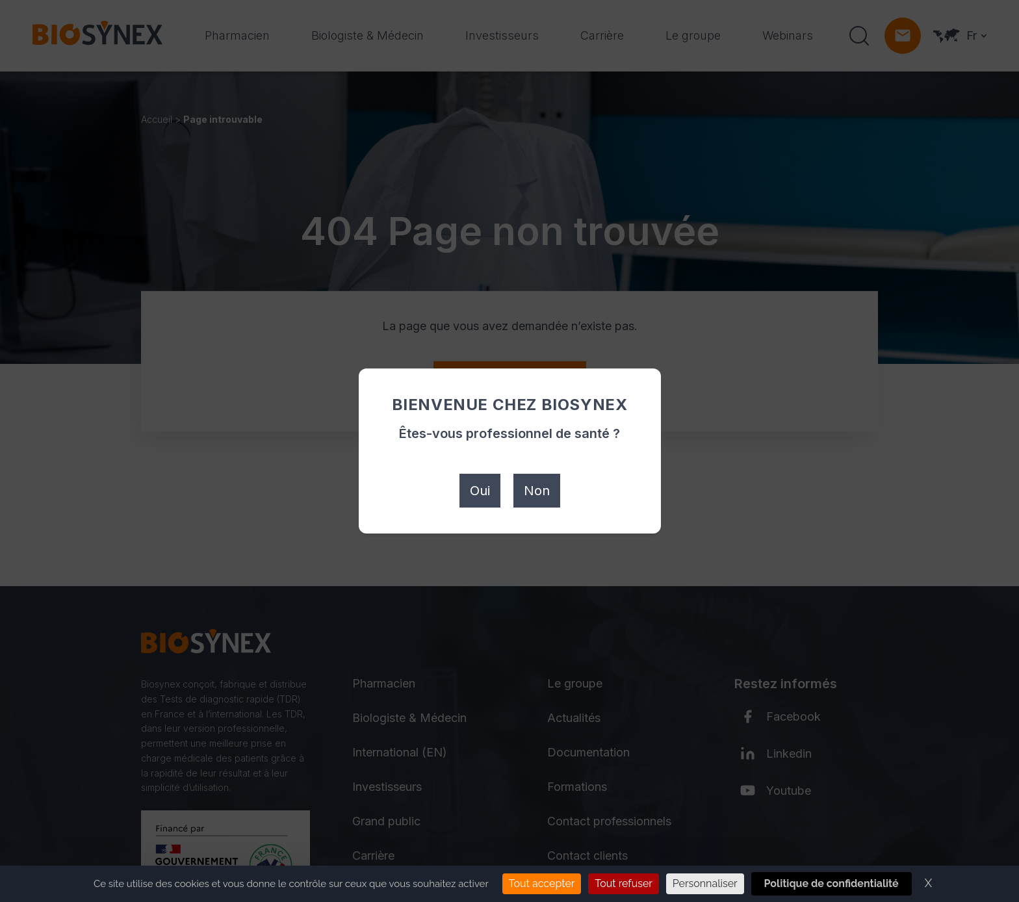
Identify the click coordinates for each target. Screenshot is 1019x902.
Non (537, 490)
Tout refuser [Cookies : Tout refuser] (623, 883)
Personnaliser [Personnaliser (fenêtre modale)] (705, 883)
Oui (480, 490)
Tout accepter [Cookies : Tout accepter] (542, 883)
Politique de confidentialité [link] (831, 883)
